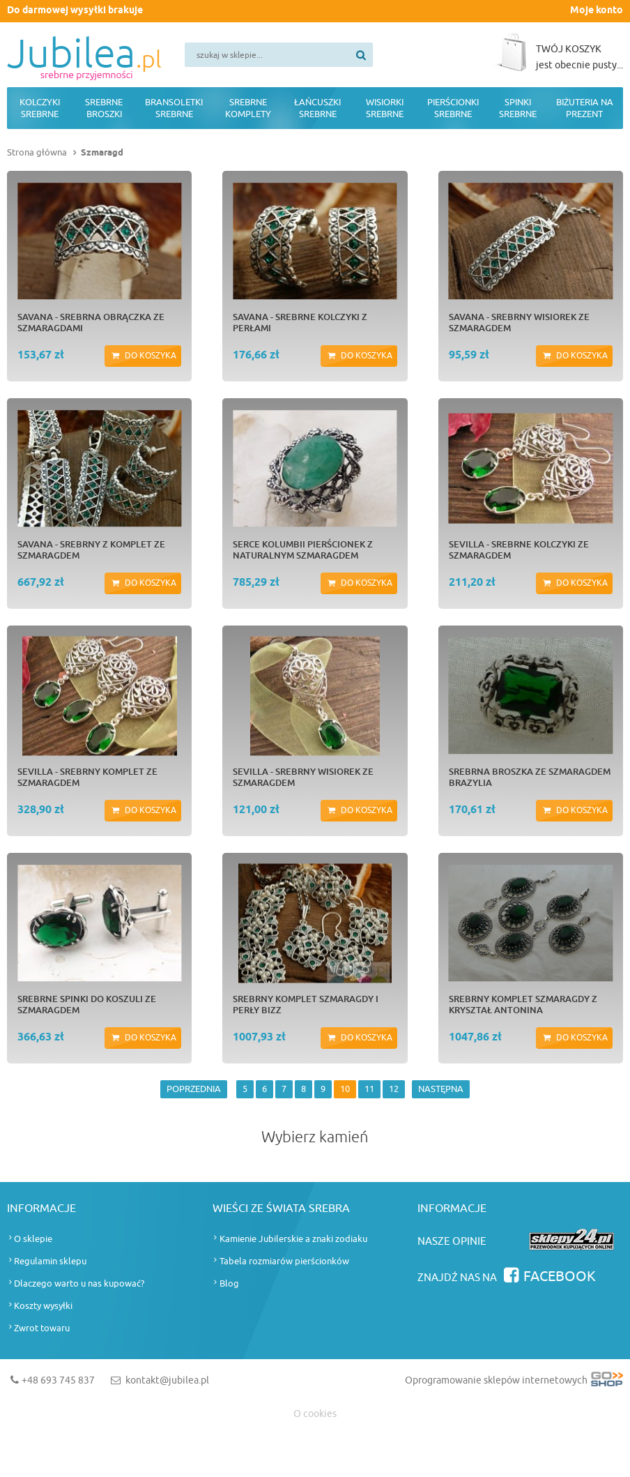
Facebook (559, 1276)
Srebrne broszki (104, 108)
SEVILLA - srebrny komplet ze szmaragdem (87, 777)
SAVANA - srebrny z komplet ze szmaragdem (91, 549)
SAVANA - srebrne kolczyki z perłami (300, 322)
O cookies (315, 1414)
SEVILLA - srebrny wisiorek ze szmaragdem (303, 777)
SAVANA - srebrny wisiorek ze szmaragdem (519, 322)
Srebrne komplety (248, 108)
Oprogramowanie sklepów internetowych (514, 1383)
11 (369, 1089)
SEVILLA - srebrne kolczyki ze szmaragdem (519, 549)
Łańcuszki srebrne (317, 108)
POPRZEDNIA (194, 1089)
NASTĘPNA (440, 1089)
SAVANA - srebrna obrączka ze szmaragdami (90, 322)
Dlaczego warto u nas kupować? (79, 1283)
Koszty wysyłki (43, 1306)
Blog (229, 1283)
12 (394, 1089)
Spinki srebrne (518, 108)
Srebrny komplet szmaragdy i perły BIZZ (305, 1004)
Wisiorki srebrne (385, 108)
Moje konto (596, 10)
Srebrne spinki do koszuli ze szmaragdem (86, 1004)
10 (345, 1089)
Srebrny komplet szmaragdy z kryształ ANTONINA (523, 1004)
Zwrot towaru (42, 1328)
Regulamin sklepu (50, 1261)
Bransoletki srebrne (174, 108)
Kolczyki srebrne (40, 108)
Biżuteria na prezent (584, 108)
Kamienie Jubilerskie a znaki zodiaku (293, 1239)
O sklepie (33, 1239)
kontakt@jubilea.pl (167, 1380)
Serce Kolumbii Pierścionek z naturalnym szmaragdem (303, 549)
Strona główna (37, 152)
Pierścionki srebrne (453, 108)
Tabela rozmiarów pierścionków (284, 1261)
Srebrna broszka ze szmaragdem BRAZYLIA (529, 777)
